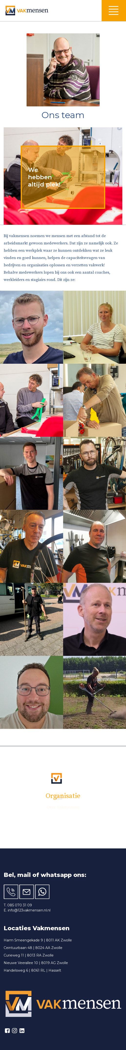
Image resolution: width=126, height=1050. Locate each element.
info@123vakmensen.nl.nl (29, 910)
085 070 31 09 (19, 905)
